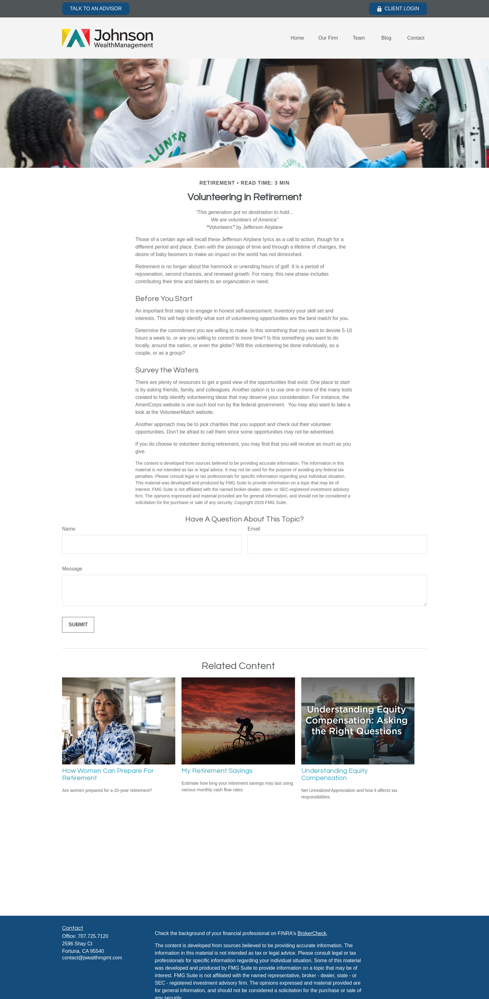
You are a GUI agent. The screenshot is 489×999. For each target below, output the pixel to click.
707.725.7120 (93, 936)
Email (254, 528)
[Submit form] (78, 625)
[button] (297, 38)
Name (68, 528)
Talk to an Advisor (96, 8)
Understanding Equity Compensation (334, 774)
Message (72, 568)
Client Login (398, 9)
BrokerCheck (312, 933)
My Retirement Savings (217, 770)
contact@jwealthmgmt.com (92, 957)
